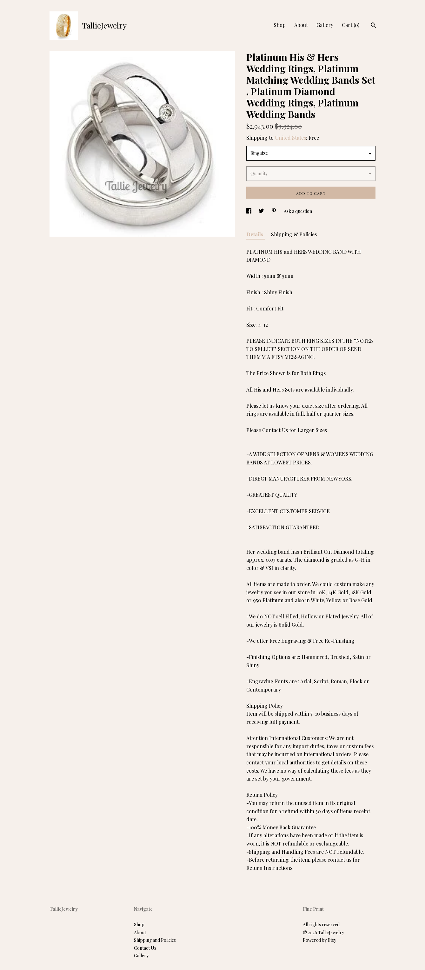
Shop (280, 25)
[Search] (373, 25)
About (301, 25)
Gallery (324, 25)
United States (290, 137)
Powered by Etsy (319, 940)
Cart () (350, 25)
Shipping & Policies (294, 234)
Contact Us (145, 948)
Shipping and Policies (155, 940)
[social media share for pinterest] (274, 211)
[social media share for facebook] (249, 211)
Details (255, 234)
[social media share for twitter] (262, 211)
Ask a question (298, 211)
